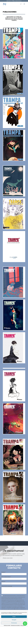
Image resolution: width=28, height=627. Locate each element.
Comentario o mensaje (6, 586)
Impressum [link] (22, 625)
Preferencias (14, 622)
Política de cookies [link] (7, 625)
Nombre (3, 572)
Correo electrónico (6, 576)
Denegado (14, 619)
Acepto (14, 616)
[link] (13, 88)
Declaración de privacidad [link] (15, 625)
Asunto (3, 581)
